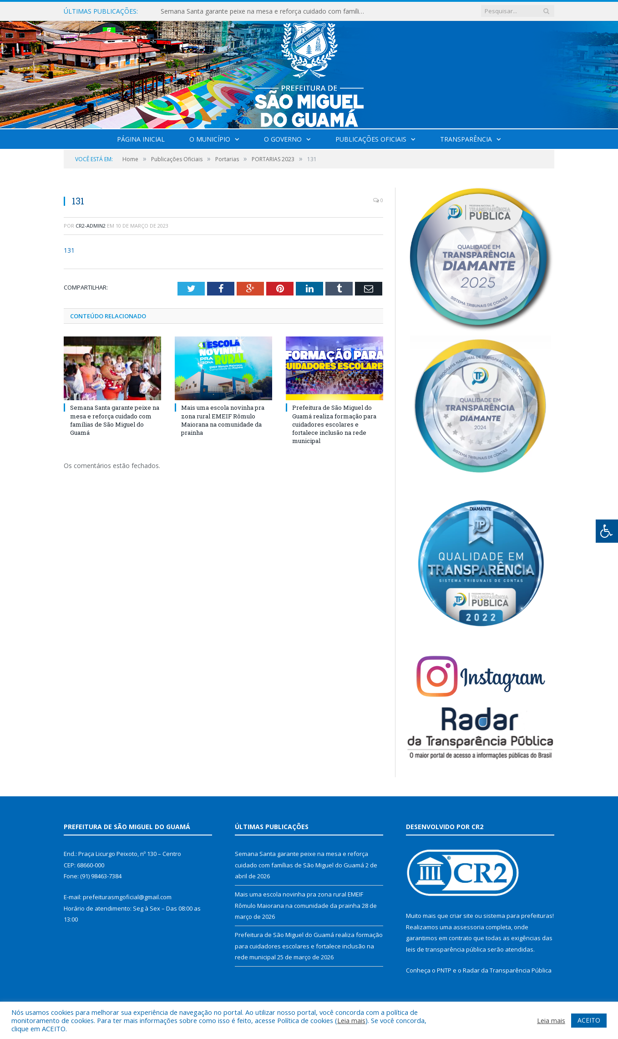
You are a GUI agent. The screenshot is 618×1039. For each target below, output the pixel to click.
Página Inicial (141, 139)
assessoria (468, 927)
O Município (209, 139)
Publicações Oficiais (370, 139)
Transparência (466, 139)
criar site (461, 916)
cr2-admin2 (91, 225)
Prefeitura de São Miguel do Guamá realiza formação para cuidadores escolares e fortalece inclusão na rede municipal (334, 424)
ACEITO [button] (588, 1020)
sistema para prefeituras (517, 916)
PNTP (444, 970)
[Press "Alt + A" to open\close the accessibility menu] (607, 531)
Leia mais (351, 1020)
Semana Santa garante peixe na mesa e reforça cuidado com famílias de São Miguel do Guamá (265, 11)
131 (69, 250)
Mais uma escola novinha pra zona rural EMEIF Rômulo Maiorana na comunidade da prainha (222, 420)
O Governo (283, 139)
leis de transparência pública (446, 949)
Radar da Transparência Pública (507, 970)
